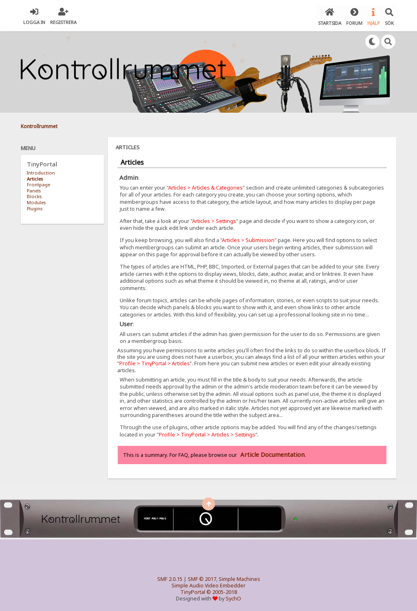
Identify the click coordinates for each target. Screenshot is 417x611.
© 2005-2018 (221, 590)
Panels (34, 189)
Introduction (41, 171)
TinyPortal (192, 590)
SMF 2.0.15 (169, 577)
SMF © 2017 (202, 577)
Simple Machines (239, 577)
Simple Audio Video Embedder (208, 584)
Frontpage (38, 183)
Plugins (34, 207)
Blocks (34, 195)
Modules (36, 201)
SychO (233, 597)
